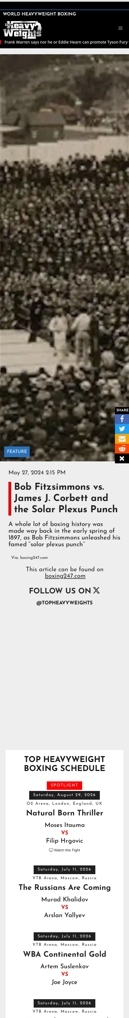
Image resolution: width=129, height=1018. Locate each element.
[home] (22, 29)
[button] (120, 28)
